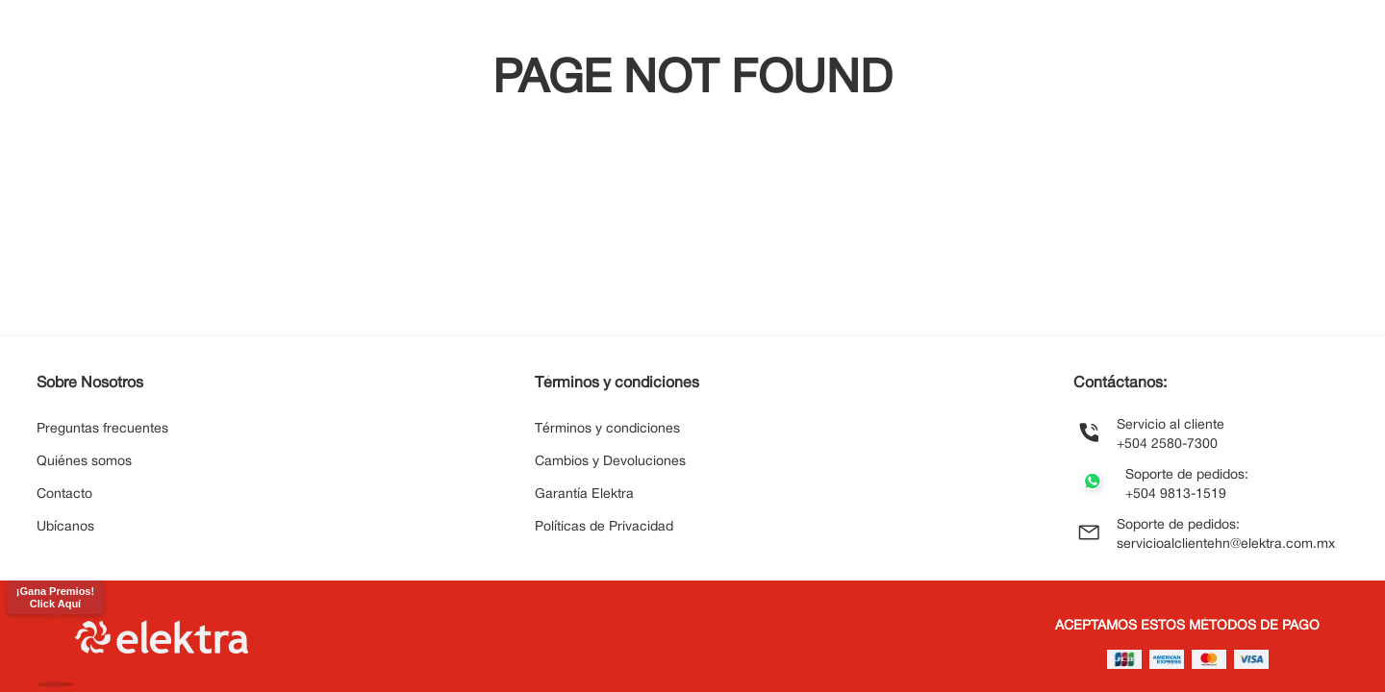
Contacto (64, 494)
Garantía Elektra (584, 494)
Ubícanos (65, 527)
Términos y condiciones (607, 429)
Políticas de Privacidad (604, 527)
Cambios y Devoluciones (610, 462)
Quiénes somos (84, 462)
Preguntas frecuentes (102, 429)
